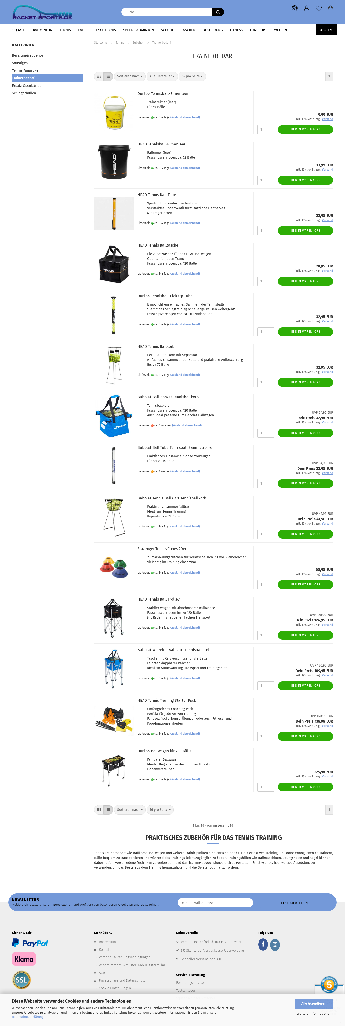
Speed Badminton (138, 30)
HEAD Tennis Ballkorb (156, 346)
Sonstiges (20, 63)
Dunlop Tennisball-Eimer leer (163, 93)
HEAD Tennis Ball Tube (157, 194)
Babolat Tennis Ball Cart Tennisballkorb (172, 498)
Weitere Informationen (314, 1014)
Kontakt (105, 950)
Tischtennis (105, 30)
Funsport (258, 30)
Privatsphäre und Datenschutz (122, 981)
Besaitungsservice (190, 983)
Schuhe (167, 30)
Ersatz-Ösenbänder (27, 85)
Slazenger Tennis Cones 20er (162, 548)
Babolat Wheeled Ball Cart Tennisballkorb (174, 650)
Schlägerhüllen (24, 93)
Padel (83, 30)
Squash (19, 30)
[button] (295, 8)
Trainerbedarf (23, 78)
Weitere (281, 30)
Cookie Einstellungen (115, 988)
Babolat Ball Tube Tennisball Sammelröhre (175, 447)
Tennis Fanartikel (25, 70)
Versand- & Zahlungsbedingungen (124, 957)
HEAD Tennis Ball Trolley (159, 599)
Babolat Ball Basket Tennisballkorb (168, 397)
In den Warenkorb (305, 129)
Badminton (42, 30)
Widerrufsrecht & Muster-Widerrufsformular (132, 965)
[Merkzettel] (319, 8)
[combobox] (130, 76)
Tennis (65, 30)
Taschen (188, 30)
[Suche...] (218, 12)
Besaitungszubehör (27, 55)
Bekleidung (213, 30)
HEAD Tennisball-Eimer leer (161, 144)
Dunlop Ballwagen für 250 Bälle (165, 751)
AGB (102, 973)
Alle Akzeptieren (313, 1004)
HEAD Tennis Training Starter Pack (167, 700)
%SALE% (326, 30)
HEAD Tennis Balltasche (158, 245)
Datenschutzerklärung (28, 1017)
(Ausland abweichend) (185, 117)
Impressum (107, 942)
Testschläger (185, 991)
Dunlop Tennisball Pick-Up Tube (165, 296)
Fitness (236, 30)
